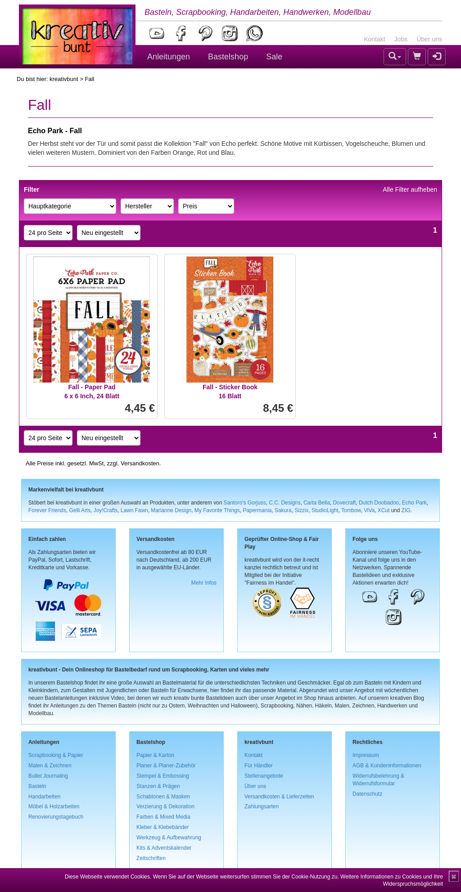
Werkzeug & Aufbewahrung (168, 837)
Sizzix (301, 510)
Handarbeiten (44, 796)
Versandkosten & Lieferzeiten (279, 796)
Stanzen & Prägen (158, 786)
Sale (274, 56)
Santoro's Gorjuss (245, 503)
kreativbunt (64, 79)
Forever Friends (47, 510)
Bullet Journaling (48, 776)
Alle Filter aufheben (410, 189)
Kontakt (374, 39)
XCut (383, 510)
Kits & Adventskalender (163, 848)
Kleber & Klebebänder (162, 827)
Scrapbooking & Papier (55, 755)
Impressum (366, 755)
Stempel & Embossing (162, 776)
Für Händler (258, 765)
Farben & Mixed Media (163, 817)
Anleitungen (168, 56)
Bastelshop (228, 56)
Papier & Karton (155, 755)
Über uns (429, 39)
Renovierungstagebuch (55, 817)
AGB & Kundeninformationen (387, 765)
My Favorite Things (217, 510)
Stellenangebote (263, 776)
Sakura (283, 510)
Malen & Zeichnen (50, 765)
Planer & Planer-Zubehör (166, 765)
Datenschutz (367, 794)
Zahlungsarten (261, 806)
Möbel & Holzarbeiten (54, 806)
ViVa (369, 510)
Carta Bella (316, 503)
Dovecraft (344, 503)
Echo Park (414, 503)
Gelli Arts (80, 510)
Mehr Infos (204, 583)
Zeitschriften (151, 858)
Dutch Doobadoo (379, 503)
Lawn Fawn (134, 510)
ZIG (406, 510)
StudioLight (325, 510)
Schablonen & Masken (163, 796)
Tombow (351, 510)
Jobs (401, 39)
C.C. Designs (284, 503)
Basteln (37, 786)
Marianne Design (171, 510)
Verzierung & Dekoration (165, 806)
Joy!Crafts (106, 510)
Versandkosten (140, 463)
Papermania (257, 510)
